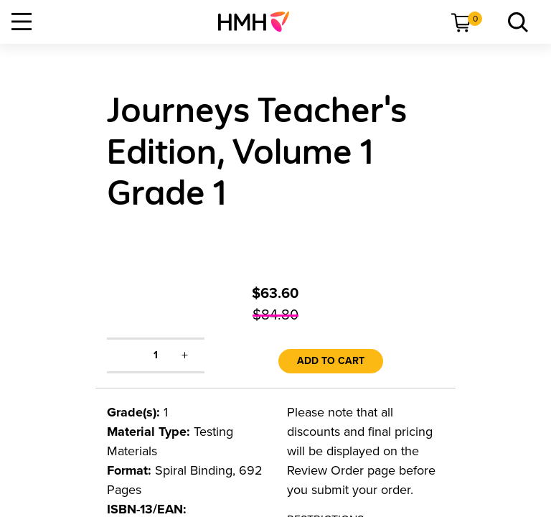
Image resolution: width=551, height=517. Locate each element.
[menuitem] (259, 21)
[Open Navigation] (21, 21)
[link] (259, 21)
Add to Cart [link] (330, 361)
